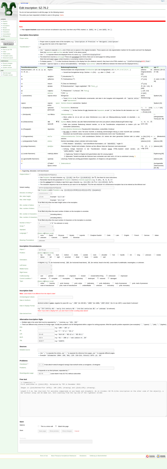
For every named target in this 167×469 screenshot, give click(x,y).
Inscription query (7, 55)
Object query (6, 53)
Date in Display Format (27, 307)
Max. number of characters (28, 218)
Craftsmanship (24, 277)
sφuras (70, 101)
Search (3, 39)
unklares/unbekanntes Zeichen (71, 137)
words (60, 50)
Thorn (94, 87)
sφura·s (89, 64)
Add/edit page (7, 65)
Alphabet (22, 231)
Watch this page (63, 435)
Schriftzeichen (90, 70)
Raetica (5, 21)
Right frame (23, 274)
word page (60, 57)
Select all (41, 234)
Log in (162, 1)
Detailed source (25, 352)
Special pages (7, 73)
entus (74, 101)
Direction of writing (26, 194)
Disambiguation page (26, 375)
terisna (50, 94)
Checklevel (23, 366)
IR (20, 332)
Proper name (24, 38)
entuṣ (93, 64)
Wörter (70, 99)
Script (21, 227)
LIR (21, 336)
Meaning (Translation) (27, 241)
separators (49, 52)
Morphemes (6, 29)
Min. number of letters (27, 206)
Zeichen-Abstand (66, 104)
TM (21, 342)
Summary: (23, 447)
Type (21, 282)
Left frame (23, 267)
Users (62, 15)
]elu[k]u (50, 147)
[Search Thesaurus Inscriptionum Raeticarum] (8, 42)
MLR (21, 339)
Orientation (23, 261)
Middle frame (24, 270)
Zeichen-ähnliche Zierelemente (71, 130)
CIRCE (146, 68)
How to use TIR (7, 49)
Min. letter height (25, 197)
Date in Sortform (25, 302)
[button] (77, 440)
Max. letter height (25, 201)
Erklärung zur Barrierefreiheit (98, 464)
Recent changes (7, 63)
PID (21, 329)
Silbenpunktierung (67, 115)
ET (158, 68)
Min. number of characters (28, 215)
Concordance (7, 34)
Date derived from (25, 315)
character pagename (85, 181)
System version (7, 67)
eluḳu (50, 142)
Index (4, 51)
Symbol (63, 122)
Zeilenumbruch (66, 164)
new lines (60, 52)
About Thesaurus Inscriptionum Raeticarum (63, 464)
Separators (100, 111)
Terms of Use (44, 464)
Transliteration (24, 47)
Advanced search (8, 57)
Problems (23, 370)
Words (5, 27)
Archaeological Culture (27, 298)
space (58, 104)
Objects (5, 23)
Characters (6, 32)
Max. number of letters (27, 210)
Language (23, 234)
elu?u (50, 137)
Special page (24, 3)
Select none (49, 234)
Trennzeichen (65, 108)
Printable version (8, 75)
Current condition (25, 280)
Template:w (44, 191)
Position (22, 254)
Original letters (24, 175)
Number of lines (25, 224)
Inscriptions (6, 25)
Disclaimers (83, 464)
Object (22, 251)
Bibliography (6, 36)
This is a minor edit (47, 435)
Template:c (46, 178)
